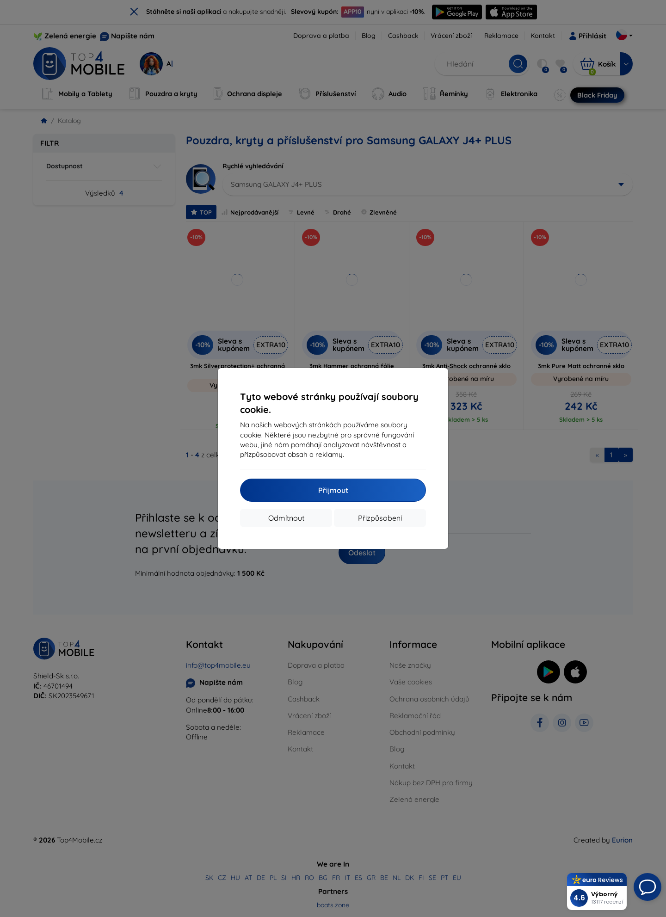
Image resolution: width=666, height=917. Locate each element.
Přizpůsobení (380, 518)
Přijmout (333, 490)
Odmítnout (286, 518)
